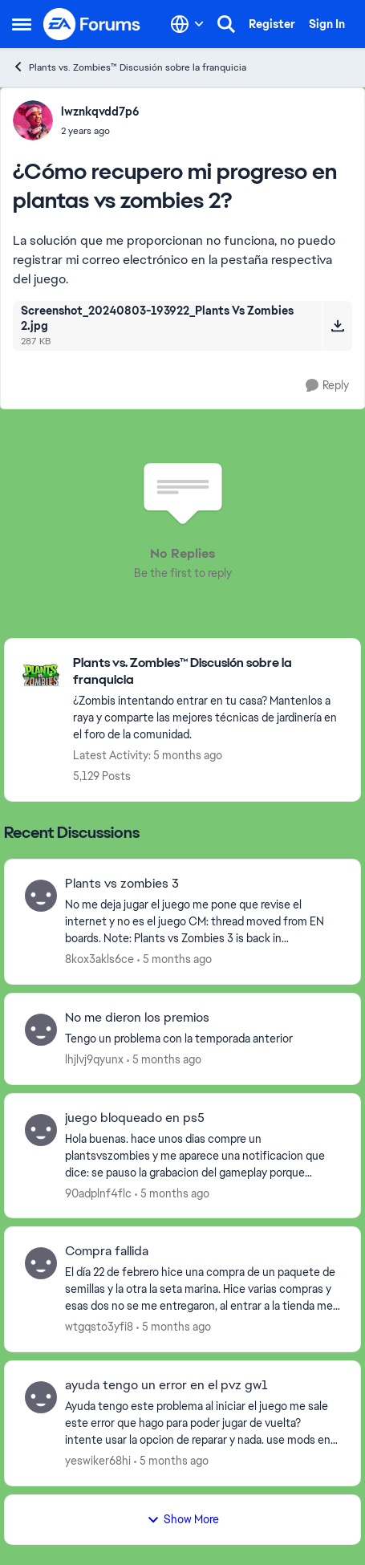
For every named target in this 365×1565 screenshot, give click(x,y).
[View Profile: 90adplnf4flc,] (41, 1130)
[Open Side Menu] (21, 24)
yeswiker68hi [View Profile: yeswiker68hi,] (98, 1460)
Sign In (327, 24)
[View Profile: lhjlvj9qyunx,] (41, 1030)
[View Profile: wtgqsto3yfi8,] (41, 1263)
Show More (183, 1519)
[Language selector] (187, 24)
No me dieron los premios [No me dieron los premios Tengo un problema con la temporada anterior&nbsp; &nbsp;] (137, 1018)
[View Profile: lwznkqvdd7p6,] (33, 120)
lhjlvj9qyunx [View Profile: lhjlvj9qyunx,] (94, 1059)
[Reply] (327, 385)
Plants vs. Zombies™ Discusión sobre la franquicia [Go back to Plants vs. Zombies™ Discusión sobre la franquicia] (129, 67)
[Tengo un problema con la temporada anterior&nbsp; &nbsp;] (202, 1038)
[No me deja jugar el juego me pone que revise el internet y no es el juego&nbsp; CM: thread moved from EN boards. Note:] (202, 921)
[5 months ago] (174, 959)
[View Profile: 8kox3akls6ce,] (41, 896)
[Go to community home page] (92, 24)
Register (272, 24)
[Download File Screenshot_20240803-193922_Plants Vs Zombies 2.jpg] (337, 326)
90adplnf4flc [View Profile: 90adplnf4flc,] (98, 1192)
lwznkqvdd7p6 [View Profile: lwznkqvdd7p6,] (100, 111)
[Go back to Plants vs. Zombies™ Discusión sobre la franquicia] (208, 672)
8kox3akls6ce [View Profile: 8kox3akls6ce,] (99, 959)
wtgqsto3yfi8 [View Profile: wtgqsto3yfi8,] (99, 1326)
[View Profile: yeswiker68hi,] (41, 1397)
